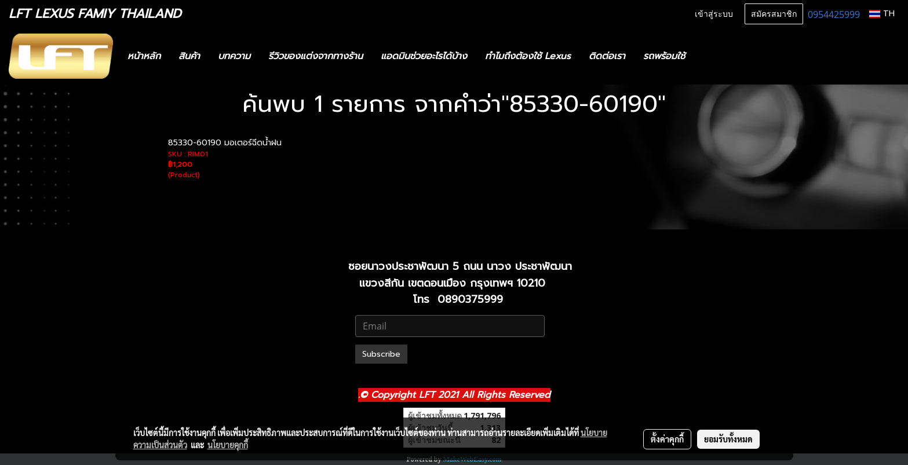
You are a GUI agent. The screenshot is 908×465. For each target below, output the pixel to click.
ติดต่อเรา (607, 56)
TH (882, 14)
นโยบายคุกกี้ (227, 445)
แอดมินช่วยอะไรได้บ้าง (424, 56)
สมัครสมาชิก (774, 14)
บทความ (234, 56)
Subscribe (381, 354)
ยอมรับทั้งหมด (728, 439)
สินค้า (189, 56)
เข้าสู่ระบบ (714, 14)
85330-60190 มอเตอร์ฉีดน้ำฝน (225, 143)
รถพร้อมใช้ (664, 56)
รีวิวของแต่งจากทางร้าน (315, 56)
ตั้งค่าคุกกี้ (667, 439)
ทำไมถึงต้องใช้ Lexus (528, 56)
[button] (711, 56)
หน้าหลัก (144, 56)
